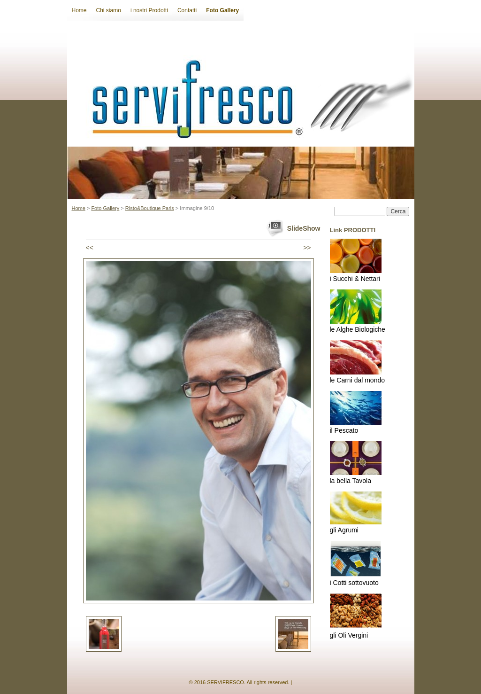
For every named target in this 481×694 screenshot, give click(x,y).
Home (79, 10)
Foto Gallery (222, 10)
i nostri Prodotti (149, 10)
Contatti (187, 10)
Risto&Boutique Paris (149, 208)
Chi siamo (108, 10)
